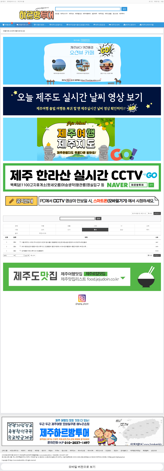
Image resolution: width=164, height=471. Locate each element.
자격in (57, 450)
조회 (157, 237)
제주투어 (121, 13)
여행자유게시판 (19, 31)
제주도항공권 (99, 25)
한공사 (116, 450)
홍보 (95, 230)
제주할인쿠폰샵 (135, 450)
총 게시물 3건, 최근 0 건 (139, 213)
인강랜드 (108, 450)
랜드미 (44, 450)
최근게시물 (21, 1)
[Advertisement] (73, 394)
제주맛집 (101, 13)
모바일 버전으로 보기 (82, 466)
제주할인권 (78, 13)
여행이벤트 (40, 25)
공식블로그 (124, 450)
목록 (150, 255)
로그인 (151, 1)
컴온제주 (94, 13)
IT (121, 226)
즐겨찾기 (3, 1)
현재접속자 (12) (11, 1)
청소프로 (115, 13)
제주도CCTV (64, 13)
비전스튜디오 (14, 450)
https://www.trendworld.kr (17, 460)
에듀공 (30, 450)
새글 (162, 1)
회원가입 (156, 1)
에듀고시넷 (99, 450)
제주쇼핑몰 (108, 13)
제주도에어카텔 (147, 25)
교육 (147, 226)
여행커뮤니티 (23, 24)
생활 (69, 226)
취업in (50, 450)
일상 (121, 230)
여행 (42, 226)
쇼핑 (95, 226)
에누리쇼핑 (81, 450)
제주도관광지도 (56, 25)
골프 (16, 233)
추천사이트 (42, 233)
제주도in (71, 13)
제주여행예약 (87, 13)
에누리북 (90, 450)
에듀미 (23, 450)
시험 (16, 230)
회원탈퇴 (145, 450)
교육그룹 (4, 450)
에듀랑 (37, 450)
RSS (150, 213)
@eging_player (82, 304)
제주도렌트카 (130, 25)
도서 (69, 230)
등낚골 (57, 13)
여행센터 (8, 24)
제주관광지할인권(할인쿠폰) (77, 25)
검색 (33, 255)
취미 (147, 230)
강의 (42, 230)
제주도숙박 (114, 25)
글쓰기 (157, 213)
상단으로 (154, 450)
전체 (16, 226)
